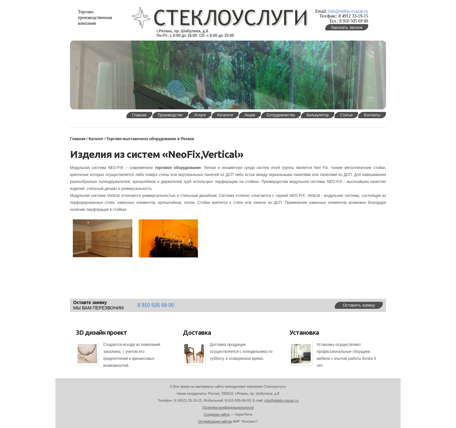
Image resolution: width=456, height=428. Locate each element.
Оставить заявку (359, 305)
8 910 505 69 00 (155, 305)
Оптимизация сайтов (215, 421)
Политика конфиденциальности (228, 407)
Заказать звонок (347, 27)
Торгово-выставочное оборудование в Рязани (150, 139)
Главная (78, 139)
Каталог (96, 139)
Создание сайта (217, 414)
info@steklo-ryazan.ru (348, 11)
